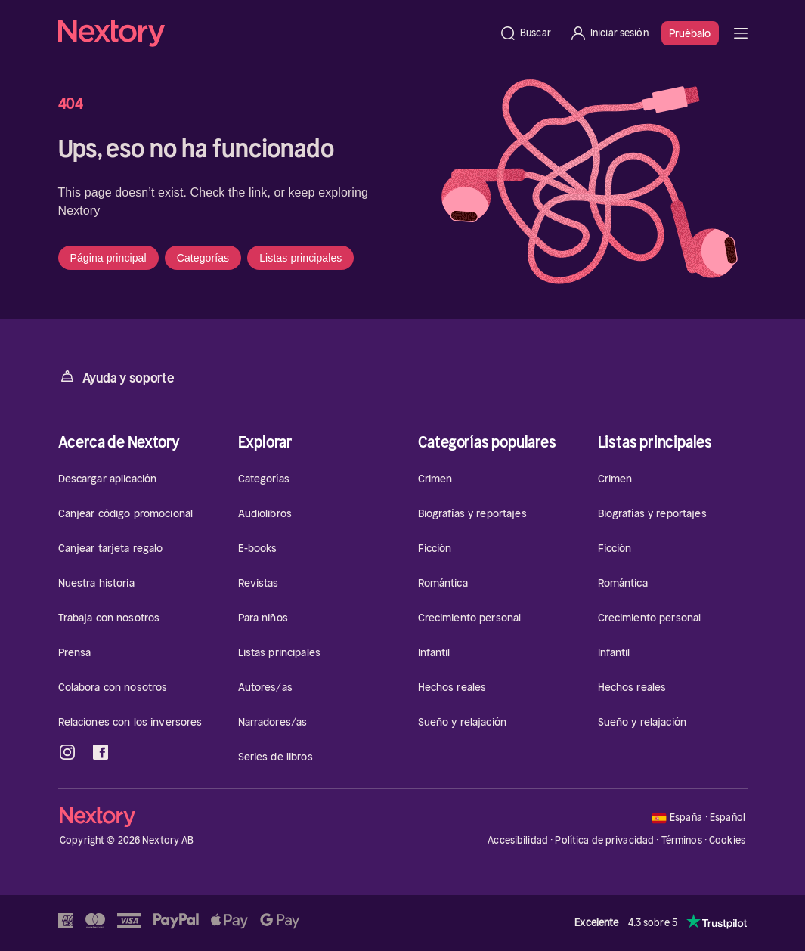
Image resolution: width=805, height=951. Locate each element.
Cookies (727, 841)
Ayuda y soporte (116, 376)
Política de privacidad (604, 840)
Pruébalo (690, 33)
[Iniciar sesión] (609, 33)
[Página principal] (274, 33)
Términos (681, 840)
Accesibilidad (518, 840)
